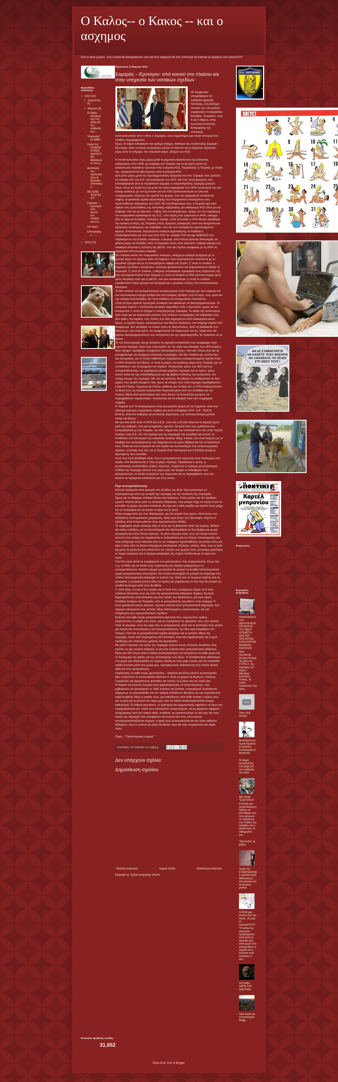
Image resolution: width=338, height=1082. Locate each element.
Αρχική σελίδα (167, 868)
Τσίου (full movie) (244, 714)
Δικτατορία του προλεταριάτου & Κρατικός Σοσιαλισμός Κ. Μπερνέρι (247, 746)
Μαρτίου (93, 108)
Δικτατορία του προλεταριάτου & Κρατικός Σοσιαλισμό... (94, 177)
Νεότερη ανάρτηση (127, 868)
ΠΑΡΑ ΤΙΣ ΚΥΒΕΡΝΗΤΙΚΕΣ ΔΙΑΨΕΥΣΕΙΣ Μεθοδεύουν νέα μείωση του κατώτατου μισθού (248, 878)
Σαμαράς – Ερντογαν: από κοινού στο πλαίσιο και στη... (94, 212)
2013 (88, 96)
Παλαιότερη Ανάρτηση (209, 868)
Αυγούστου (94, 100)
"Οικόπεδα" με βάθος (94, 138)
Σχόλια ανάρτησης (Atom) (145, 874)
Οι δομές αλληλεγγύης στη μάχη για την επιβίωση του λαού (246, 766)
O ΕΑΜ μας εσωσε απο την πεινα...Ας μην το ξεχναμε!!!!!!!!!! (247, 918)
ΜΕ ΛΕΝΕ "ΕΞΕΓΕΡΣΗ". (94, 195)
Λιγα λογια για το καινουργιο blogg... (247, 1017)
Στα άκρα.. (93, 226)
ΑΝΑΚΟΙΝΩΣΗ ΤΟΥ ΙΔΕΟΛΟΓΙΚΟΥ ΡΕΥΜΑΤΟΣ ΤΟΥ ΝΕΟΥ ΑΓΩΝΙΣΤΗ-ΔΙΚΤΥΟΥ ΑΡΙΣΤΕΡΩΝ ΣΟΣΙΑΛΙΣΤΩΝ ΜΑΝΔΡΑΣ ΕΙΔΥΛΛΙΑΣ (247, 633)
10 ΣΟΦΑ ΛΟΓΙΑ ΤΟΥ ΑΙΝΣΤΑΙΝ (245, 986)
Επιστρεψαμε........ (94, 233)
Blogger (180, 1062)
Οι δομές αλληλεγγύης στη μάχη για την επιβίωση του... (94, 122)
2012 (88, 242)
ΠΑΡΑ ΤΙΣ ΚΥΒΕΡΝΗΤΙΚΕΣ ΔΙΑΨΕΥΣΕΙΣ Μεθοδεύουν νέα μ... (94, 154)
